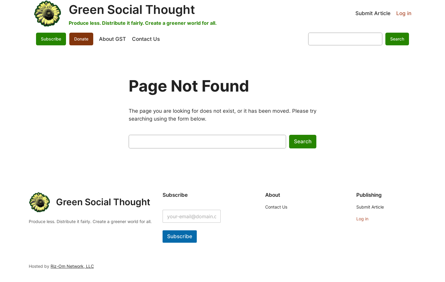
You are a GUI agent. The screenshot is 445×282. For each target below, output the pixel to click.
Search (397, 38)
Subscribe (51, 38)
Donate (81, 38)
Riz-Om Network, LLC (72, 266)
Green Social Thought (132, 9)
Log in (403, 13)
